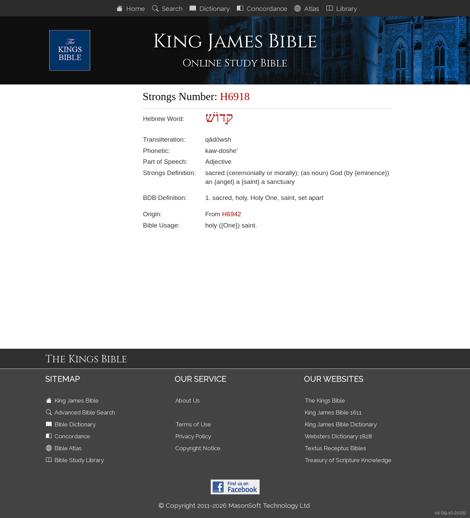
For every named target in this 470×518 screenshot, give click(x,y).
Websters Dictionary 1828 (338, 436)
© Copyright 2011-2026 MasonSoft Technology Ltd (234, 505)
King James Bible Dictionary (341, 424)
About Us (187, 400)
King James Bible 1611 (333, 412)
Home (131, 8)
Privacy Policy (193, 436)
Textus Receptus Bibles (335, 448)
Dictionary (210, 8)
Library (342, 8)
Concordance (263, 8)
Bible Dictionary (71, 424)
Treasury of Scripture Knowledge (348, 460)
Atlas (307, 8)
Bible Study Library (75, 460)
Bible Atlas (64, 448)
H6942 (231, 214)
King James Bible (73, 400)
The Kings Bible (325, 400)
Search (168, 8)
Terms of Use (193, 424)
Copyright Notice (198, 448)
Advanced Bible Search (81, 412)
